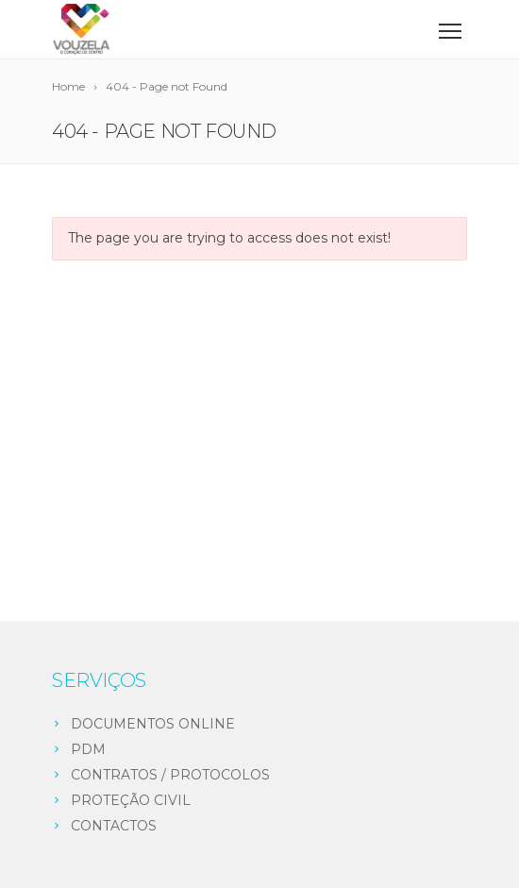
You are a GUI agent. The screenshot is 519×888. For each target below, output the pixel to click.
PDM (88, 749)
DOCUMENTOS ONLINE (153, 723)
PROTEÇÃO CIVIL (131, 800)
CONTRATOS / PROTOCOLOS (170, 774)
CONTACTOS (114, 825)
